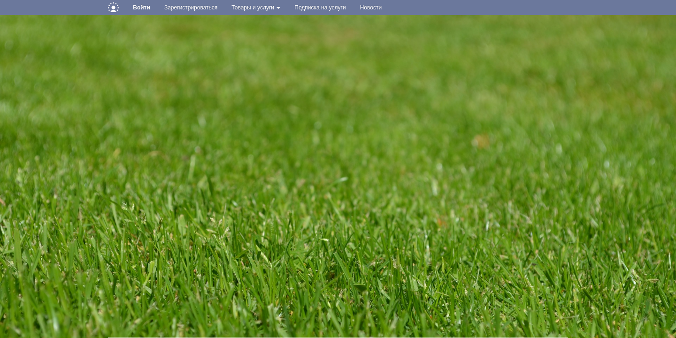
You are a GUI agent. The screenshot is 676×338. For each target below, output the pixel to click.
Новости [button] (371, 7)
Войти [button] (141, 7)
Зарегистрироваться (190, 7)
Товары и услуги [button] (255, 7)
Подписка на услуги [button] (320, 7)
